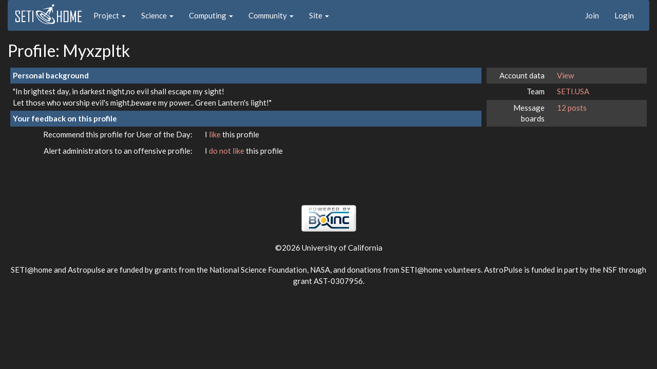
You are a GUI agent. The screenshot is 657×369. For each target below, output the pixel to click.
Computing (211, 15)
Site (319, 15)
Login (624, 15)
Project (109, 15)
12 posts (572, 107)
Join (592, 15)
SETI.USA (573, 91)
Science (157, 15)
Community (271, 15)
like (215, 134)
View (565, 75)
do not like (227, 150)
